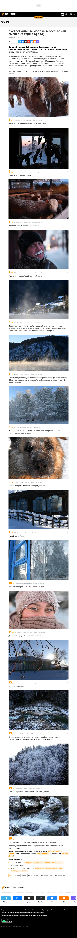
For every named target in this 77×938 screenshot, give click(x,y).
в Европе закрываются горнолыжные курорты (44, 862)
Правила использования (16, 910)
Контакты (28, 910)
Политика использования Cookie (33, 912)
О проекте (4, 910)
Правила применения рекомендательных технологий (18, 915)
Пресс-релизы (36, 910)
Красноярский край (59, 875)
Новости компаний (57, 910)
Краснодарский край (46, 875)
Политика (30, 893)
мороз (30, 875)
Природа (17, 875)
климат (36, 875)
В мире (60, 893)
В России (20, 893)
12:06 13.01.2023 (13, 38)
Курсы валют (51, 893)
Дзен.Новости (42, 853)
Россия (24, 875)
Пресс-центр (46, 910)
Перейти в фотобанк (37, 120)
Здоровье (69, 893)
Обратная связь (42, 915)
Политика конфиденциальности (11, 912)
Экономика (40, 893)
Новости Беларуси (8, 893)
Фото (10, 875)
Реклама (67, 910)
